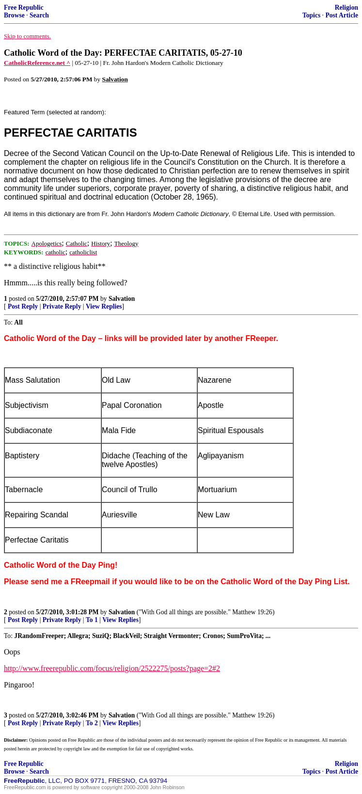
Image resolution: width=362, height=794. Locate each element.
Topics (311, 15)
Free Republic (24, 7)
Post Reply (23, 306)
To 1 (92, 619)
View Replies (104, 306)
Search (39, 15)
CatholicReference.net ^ (37, 62)
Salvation (122, 298)
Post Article (341, 15)
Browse (14, 15)
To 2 (92, 723)
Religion (346, 7)
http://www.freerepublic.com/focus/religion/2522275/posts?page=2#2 (112, 668)
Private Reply (62, 306)
